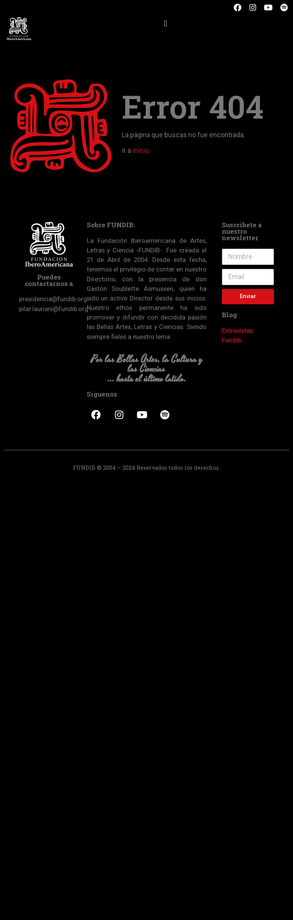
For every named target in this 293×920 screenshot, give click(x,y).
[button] (165, 23)
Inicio (140, 150)
